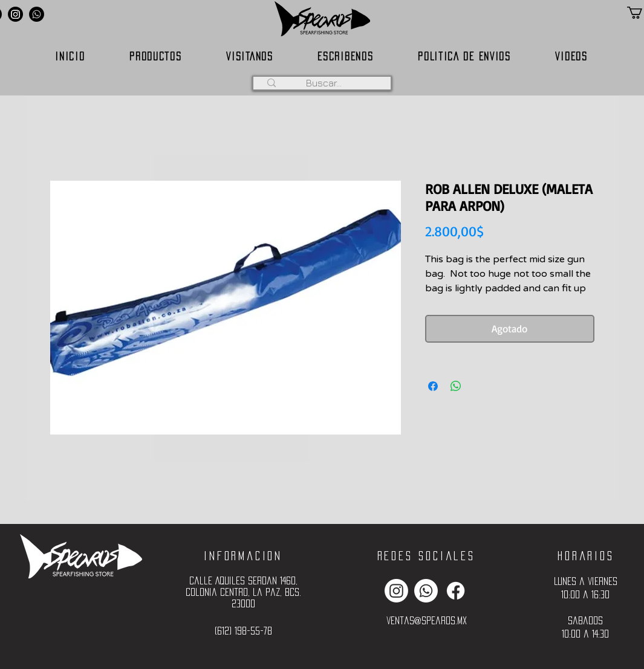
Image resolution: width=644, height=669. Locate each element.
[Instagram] (15, 14)
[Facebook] (455, 591)
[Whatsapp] (36, 14)
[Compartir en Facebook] (433, 386)
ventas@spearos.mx (426, 620)
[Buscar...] (324, 82)
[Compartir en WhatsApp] (456, 386)
